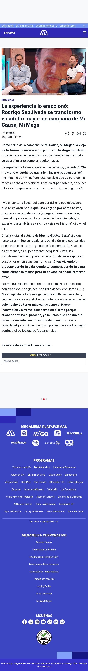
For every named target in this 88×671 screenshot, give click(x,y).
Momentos (8, 100)
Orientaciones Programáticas (44, 571)
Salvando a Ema (68, 26)
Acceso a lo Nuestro (34, 489)
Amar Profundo (75, 511)
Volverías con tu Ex (21, 467)
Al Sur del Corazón (23, 504)
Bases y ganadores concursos (44, 564)
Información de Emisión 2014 (44, 557)
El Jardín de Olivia (24, 26)
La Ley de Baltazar (34, 511)
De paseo (16, 489)
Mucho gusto (11, 361)
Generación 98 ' (66, 504)
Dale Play (26, 482)
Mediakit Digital (44, 601)
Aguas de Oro (18, 474)
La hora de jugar (75, 482)
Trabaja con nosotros (44, 579)
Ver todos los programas (44, 521)
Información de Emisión (44, 549)
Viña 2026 (52, 489)
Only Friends (8, 26)
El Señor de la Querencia (70, 497)
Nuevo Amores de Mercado (19, 497)
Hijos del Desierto (13, 511)
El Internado (71, 474)
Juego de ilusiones (45, 497)
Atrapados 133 (56, 482)
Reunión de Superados (64, 467)
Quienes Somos (44, 542)
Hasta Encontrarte (56, 511)
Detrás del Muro (42, 467)
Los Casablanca (68, 489)
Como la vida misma (46, 504)
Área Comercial (44, 593)
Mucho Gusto (55, 474)
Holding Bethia (44, 586)
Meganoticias (11, 482)
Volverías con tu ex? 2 (46, 26)
